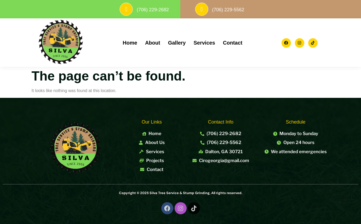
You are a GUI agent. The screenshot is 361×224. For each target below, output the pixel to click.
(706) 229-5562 (237, 9)
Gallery (177, 43)
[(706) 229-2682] (134, 9)
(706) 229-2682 (161, 9)
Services (204, 43)
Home (130, 43)
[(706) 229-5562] (210, 9)
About (152, 43)
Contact (232, 43)
